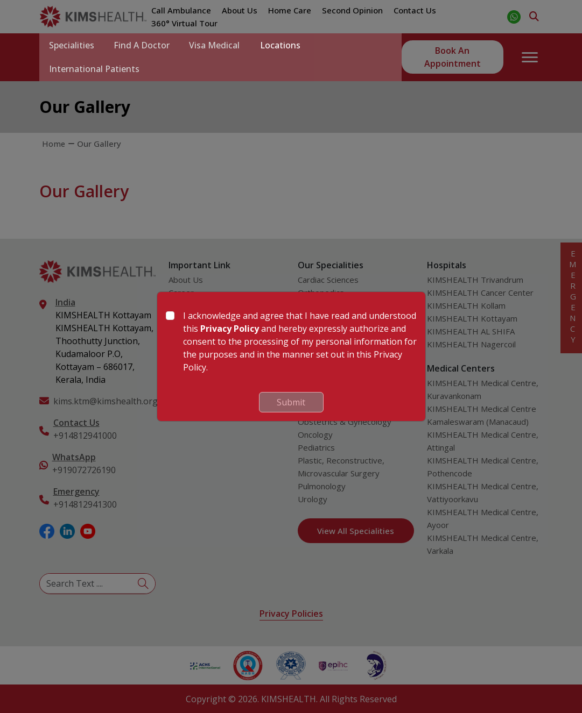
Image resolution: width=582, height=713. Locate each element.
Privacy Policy (229, 328)
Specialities (72, 45)
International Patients (95, 69)
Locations (287, 45)
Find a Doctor (145, 45)
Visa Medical (219, 45)
